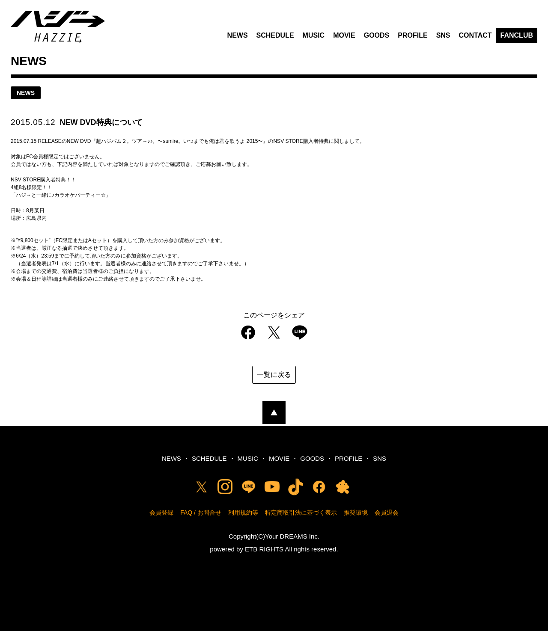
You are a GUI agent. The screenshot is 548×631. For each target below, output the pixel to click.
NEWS (237, 35)
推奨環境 (356, 512)
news (26, 92)
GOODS (377, 35)
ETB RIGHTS (264, 549)
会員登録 (161, 512)
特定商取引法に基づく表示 (301, 512)
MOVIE (344, 35)
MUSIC (314, 35)
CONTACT (475, 35)
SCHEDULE (275, 35)
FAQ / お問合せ (200, 512)
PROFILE (412, 35)
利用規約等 (243, 512)
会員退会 (387, 512)
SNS (443, 35)
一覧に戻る (274, 374)
